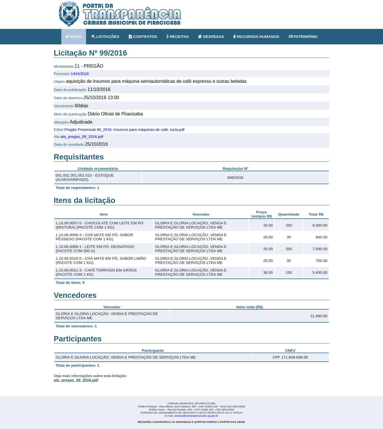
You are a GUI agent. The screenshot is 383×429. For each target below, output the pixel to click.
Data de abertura (68, 98)
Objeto (59, 81)
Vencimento (64, 106)
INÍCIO (74, 37)
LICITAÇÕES (105, 37)
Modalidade (63, 66)
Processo (62, 74)
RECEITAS (177, 37)
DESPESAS (211, 37)
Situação (61, 122)
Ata (56, 136)
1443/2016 (80, 74)
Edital (58, 129)
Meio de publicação (70, 114)
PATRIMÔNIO (303, 37)
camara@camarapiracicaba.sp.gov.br (196, 415)
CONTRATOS (143, 37)
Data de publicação (70, 90)
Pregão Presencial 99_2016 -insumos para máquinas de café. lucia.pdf (124, 129)
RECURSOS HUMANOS (256, 37)
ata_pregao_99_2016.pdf (81, 136)
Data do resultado (69, 144)
